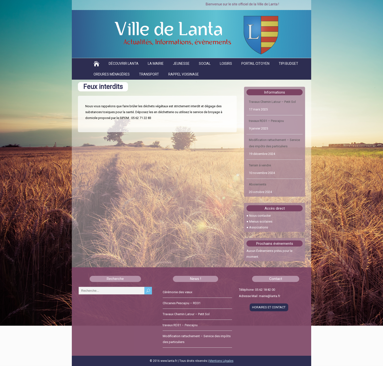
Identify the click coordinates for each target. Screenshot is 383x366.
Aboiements (257, 184)
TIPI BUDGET (288, 63)
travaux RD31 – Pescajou (266, 121)
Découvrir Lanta (123, 63)
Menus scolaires (260, 221)
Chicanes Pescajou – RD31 (182, 303)
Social (205, 63)
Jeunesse (181, 63)
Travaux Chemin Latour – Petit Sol (272, 102)
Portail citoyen (255, 63)
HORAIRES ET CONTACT (269, 307)
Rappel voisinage (183, 74)
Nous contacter (260, 215)
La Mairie (156, 63)
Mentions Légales (221, 361)
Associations (258, 227)
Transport (149, 74)
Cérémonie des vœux (177, 292)
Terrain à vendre (260, 165)
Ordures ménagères (112, 74)
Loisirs (226, 63)
